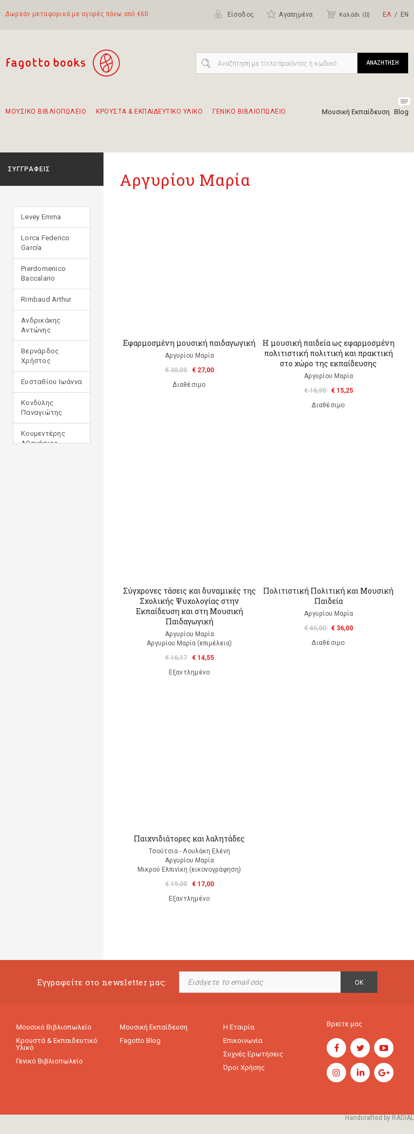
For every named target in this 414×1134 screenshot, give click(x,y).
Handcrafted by (379, 1118)
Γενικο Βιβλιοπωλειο (249, 116)
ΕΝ (405, 14)
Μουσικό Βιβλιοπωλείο (54, 1027)
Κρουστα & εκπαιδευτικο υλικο (149, 116)
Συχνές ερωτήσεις (253, 1054)
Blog (401, 112)
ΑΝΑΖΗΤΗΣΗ (383, 63)
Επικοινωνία (243, 1040)
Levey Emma (41, 217)
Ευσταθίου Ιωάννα (51, 382)
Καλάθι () (348, 14)
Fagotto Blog (140, 1040)
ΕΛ (387, 14)
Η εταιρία (238, 1027)
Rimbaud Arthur (46, 299)
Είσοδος (233, 14)
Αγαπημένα (289, 14)
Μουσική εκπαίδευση (154, 1027)
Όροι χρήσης (244, 1067)
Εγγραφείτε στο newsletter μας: (102, 982)
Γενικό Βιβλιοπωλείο (49, 1061)
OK (359, 982)
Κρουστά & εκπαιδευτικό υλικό (57, 1044)
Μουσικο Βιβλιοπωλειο (45, 116)
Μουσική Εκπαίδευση (356, 112)
